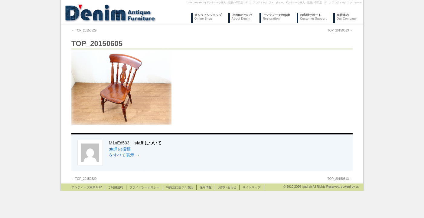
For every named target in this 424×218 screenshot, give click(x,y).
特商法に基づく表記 (179, 187)
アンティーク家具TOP (86, 187)
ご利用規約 (115, 187)
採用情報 (206, 187)
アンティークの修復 (276, 16)
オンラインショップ (208, 16)
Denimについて (242, 16)
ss (357, 186)
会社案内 (347, 16)
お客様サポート (313, 16)
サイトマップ (252, 187)
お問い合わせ (227, 187)
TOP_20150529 (83, 30)
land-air (307, 186)
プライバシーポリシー (144, 187)
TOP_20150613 (340, 30)
